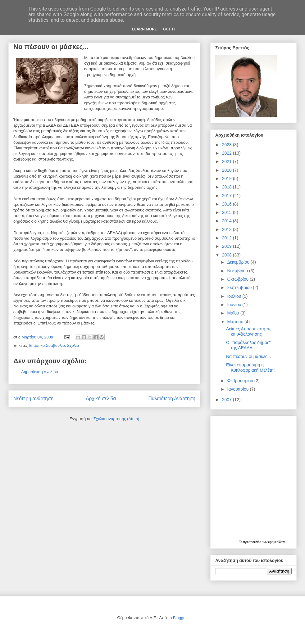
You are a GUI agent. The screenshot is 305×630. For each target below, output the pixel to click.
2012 (227, 237)
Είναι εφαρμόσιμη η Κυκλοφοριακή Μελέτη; (250, 367)
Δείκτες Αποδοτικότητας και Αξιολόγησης (248, 331)
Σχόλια (73, 345)
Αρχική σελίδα (101, 398)
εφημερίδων (276, 542)
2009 (227, 246)
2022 (227, 153)
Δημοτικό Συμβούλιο (47, 345)
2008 (227, 254)
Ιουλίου (234, 296)
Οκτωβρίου (238, 279)
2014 (227, 220)
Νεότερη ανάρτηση (33, 398)
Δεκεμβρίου (238, 262)
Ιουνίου (234, 304)
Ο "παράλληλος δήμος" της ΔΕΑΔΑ (248, 345)
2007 (227, 399)
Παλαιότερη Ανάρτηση (171, 398)
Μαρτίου (235, 321)
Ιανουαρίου (238, 389)
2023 (227, 144)
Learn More (144, 29)
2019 (227, 178)
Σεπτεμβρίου (240, 287)
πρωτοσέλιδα (252, 542)
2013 (227, 229)
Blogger (180, 617)
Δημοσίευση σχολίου (39, 371)
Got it (169, 29)
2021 (227, 161)
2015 (227, 212)
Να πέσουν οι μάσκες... (248, 356)
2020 (227, 170)
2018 (227, 186)
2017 (227, 195)
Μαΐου (233, 312)
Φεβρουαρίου (240, 380)
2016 (227, 204)
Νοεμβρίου (238, 270)
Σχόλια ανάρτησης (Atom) (116, 418)
